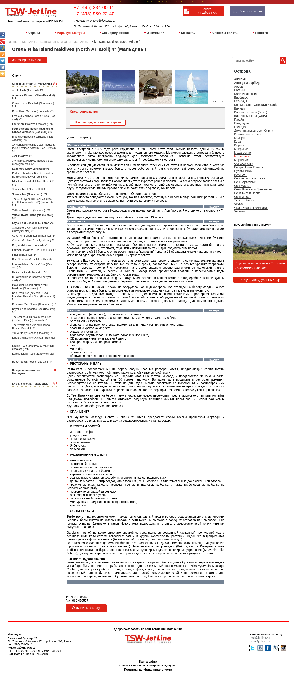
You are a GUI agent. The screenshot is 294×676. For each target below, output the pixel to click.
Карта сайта (148, 661)
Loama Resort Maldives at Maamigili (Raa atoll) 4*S (33, 347)
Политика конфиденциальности (148, 669)
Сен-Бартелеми (245, 182)
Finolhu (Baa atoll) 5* (24, 254)
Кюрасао (240, 145)
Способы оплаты (225, 33)
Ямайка (239, 211)
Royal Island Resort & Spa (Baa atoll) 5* (33, 311)
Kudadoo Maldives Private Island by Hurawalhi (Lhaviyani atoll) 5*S (32, 175)
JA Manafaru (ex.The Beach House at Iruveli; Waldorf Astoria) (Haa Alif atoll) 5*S (34, 148)
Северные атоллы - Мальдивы (32, 83)
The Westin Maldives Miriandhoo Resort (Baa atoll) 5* (31, 327)
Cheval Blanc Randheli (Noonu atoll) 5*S (33, 105)
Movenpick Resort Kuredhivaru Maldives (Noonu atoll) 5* (30, 287)
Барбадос (241, 97)
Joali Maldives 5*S (22, 156)
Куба (237, 141)
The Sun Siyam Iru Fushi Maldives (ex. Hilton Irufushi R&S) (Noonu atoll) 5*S (34, 202)
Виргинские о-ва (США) (250, 116)
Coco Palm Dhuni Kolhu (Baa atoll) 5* (33, 235)
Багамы (239, 90)
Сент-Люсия (242, 196)
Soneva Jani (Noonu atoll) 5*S (29, 194)
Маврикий (241, 149)
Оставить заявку (86, 608)
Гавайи (239, 119)
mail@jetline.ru (259, 637)
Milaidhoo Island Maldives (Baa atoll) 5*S (33, 183)
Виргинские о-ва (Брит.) (250, 112)
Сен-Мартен (242, 185)
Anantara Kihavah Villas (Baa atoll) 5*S (33, 97)
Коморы (239, 138)
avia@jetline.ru (259, 641)
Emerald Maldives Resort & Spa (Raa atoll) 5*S (33, 118)
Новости (261, 33)
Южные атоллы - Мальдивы (30, 383)
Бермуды (240, 101)
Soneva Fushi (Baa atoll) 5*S (28, 189)
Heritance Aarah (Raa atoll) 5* (29, 272)
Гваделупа (241, 123)
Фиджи (239, 204)
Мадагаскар (242, 152)
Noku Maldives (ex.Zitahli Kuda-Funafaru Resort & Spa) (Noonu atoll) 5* (33, 296)
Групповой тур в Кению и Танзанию (260, 263)
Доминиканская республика (253, 130)
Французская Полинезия (251, 207)
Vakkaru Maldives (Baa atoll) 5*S (31, 210)
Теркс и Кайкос (244, 200)
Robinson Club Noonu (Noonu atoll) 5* (34, 304)
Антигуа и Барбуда (247, 82)
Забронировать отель (27, 60)
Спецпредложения (115, 33)
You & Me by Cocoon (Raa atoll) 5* (32, 333)
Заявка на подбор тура (206, 10)
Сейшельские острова (249, 178)
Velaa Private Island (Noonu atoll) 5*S (32, 217)
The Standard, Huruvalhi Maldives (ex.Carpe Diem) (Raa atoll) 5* (31, 319)
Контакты (188, 33)
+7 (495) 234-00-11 (94, 7)
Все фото (217, 101)
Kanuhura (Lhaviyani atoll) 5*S (31, 168)
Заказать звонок (251, 11)
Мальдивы (241, 156)
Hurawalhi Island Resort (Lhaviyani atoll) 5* (32, 279)
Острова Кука (243, 163)
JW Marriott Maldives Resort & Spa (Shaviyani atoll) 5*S (32, 162)
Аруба (238, 86)
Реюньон (240, 174)
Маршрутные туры (71, 33)
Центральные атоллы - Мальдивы (27, 372)
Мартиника (241, 160)
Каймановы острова (248, 134)
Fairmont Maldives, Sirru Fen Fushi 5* (34, 250)
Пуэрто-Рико (243, 171)
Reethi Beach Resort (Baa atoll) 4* (32, 361)
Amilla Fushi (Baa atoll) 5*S (28, 90)
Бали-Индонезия (245, 94)
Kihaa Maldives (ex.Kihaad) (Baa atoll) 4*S (34, 339)
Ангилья (240, 79)
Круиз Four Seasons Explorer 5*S (33, 223)
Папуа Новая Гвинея (248, 167)
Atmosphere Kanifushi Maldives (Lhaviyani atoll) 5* (30, 229)
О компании (155, 33)
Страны (34, 33)
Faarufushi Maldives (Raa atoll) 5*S (32, 124)
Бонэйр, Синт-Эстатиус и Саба (255, 105)
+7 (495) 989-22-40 (94, 13)
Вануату (240, 108)
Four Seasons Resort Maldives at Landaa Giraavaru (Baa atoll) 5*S (32, 130)
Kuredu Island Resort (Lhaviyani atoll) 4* (33, 355)
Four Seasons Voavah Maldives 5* (32, 259)
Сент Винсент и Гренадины (253, 189)
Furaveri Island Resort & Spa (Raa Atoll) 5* (32, 266)
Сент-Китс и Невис (247, 193)
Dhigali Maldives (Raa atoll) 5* (29, 245)
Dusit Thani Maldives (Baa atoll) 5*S (33, 111)
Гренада (240, 127)
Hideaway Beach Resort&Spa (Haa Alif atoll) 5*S (32, 138)
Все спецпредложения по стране (98, 122)
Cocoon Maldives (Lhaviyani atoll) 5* (33, 240)
